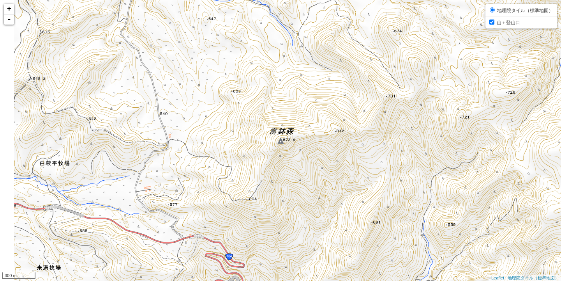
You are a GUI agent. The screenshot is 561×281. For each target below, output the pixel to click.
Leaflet (497, 278)
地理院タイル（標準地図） (533, 278)
